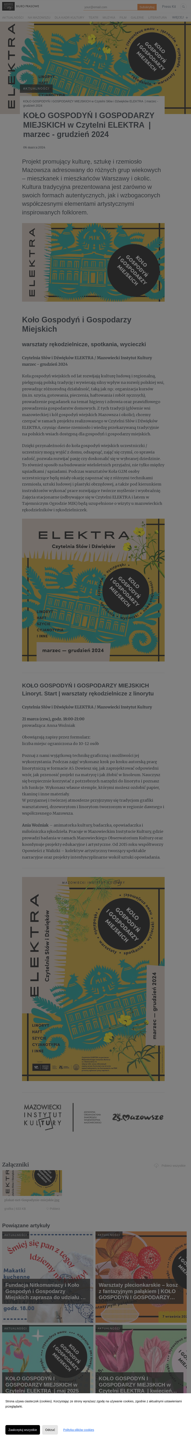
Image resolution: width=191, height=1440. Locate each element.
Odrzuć (50, 1430)
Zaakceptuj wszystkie (22, 1430)
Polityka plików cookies (78, 1430)
